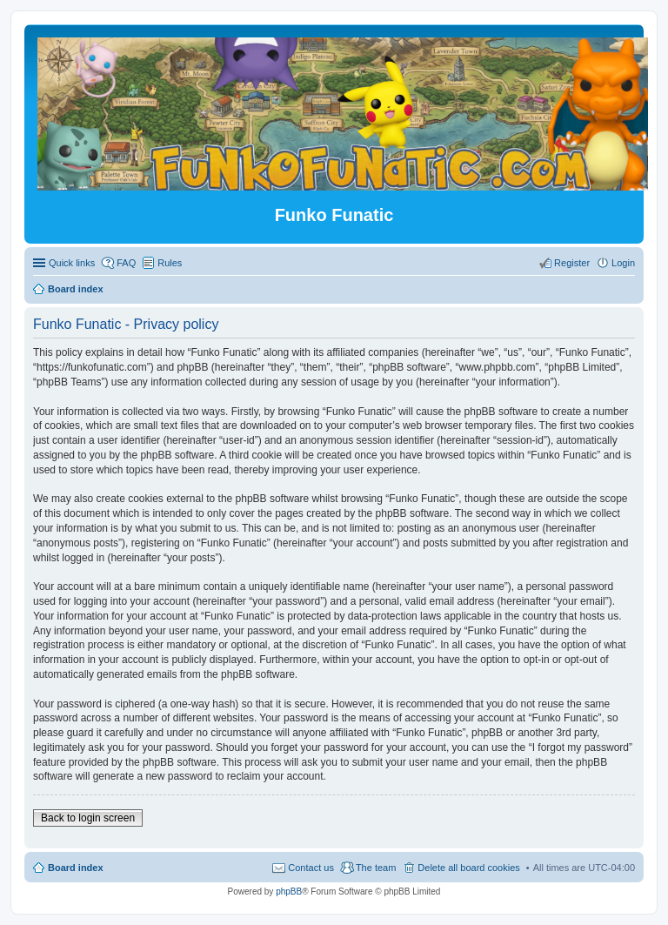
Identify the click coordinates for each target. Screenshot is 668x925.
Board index (76, 867)
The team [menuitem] (376, 867)
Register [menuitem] (572, 263)
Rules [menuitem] (169, 263)
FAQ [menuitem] (126, 263)
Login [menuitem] (623, 263)
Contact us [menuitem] (311, 867)
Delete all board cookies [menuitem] (468, 867)
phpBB (289, 891)
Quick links (72, 263)
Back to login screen (88, 818)
